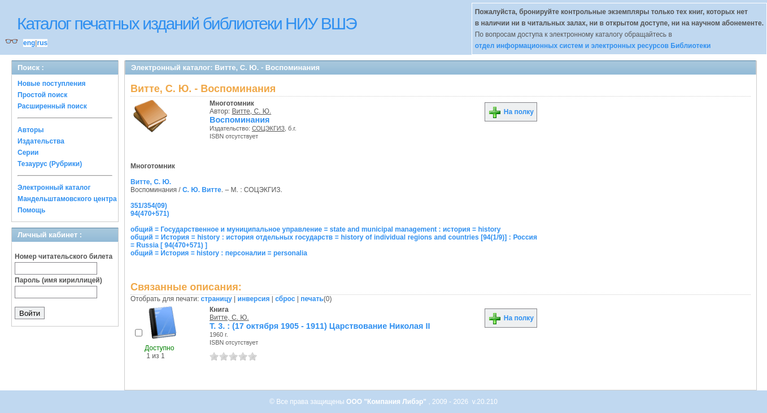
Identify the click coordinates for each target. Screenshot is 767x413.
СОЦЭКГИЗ (268, 128)
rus (42, 43)
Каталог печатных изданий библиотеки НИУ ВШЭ (186, 23)
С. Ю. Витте (201, 190)
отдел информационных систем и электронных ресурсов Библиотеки (593, 46)
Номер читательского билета (63, 256)
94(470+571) (149, 214)
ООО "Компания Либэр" (387, 402)
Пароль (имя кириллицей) (58, 280)
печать (312, 299)
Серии (28, 152)
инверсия (254, 299)
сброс (285, 299)
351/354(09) (148, 206)
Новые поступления (52, 84)
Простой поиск (42, 95)
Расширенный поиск (52, 106)
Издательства (41, 141)
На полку (511, 112)
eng (29, 43)
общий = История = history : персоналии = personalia (218, 253)
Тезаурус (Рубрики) (50, 164)
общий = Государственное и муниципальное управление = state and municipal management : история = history (315, 229)
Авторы (31, 130)
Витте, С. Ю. (252, 111)
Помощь (31, 210)
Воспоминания (239, 119)
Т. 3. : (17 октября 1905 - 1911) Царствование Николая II (320, 326)
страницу (216, 299)
